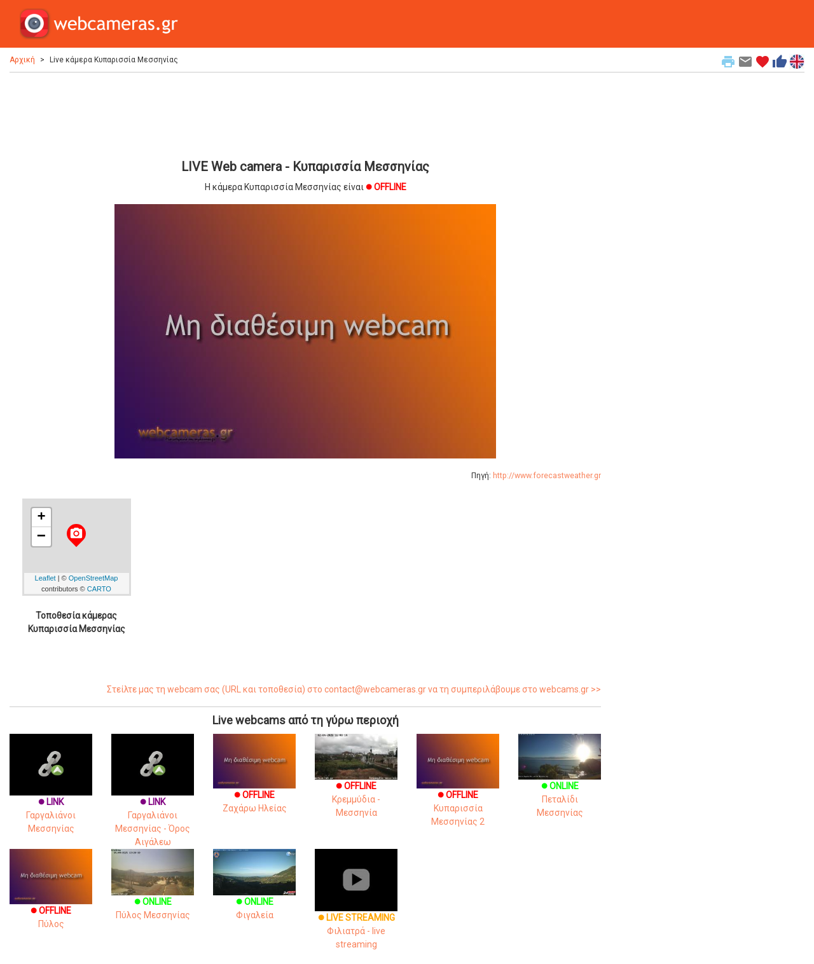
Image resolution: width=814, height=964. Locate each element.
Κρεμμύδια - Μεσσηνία (356, 784)
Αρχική (22, 59)
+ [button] (41, 517)
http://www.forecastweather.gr (547, 475)
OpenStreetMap (93, 578)
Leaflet (45, 578)
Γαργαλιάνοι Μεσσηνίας (51, 796)
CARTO (99, 589)
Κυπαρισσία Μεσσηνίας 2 (458, 791)
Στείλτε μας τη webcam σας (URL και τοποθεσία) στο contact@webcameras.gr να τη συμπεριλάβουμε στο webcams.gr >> (354, 689)
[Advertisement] (305, 113)
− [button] (41, 536)
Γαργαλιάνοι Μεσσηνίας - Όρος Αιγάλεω (152, 803)
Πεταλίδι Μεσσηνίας (559, 784)
